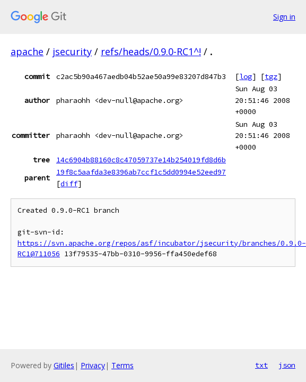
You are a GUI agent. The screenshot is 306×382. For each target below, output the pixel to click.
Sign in (284, 17)
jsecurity (72, 51)
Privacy (93, 365)
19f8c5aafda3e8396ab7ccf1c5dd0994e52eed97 (141, 172)
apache (27, 51)
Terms (122, 365)
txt (261, 365)
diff (68, 183)
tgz (271, 76)
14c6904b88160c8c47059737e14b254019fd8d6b (141, 159)
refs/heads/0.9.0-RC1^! (151, 51)
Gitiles (64, 365)
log (245, 76)
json (286, 365)
